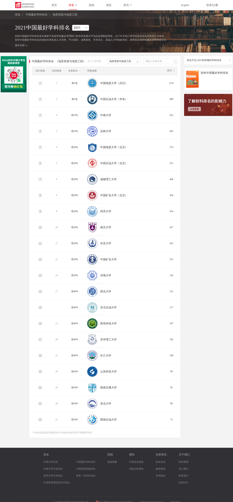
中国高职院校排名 (85, 469)
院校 (91, 5)
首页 (54, 5)
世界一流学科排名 (85, 475)
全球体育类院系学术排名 (56, 482)
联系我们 (183, 475)
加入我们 (183, 469)
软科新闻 (183, 462)
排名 (73, 5)
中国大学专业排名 (53, 469)
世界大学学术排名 (53, 475)
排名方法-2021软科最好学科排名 (204, 60)
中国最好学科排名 (36, 14)
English (185, 5)
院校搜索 (112, 462)
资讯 (127, 5)
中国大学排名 (50, 462)
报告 (109, 5)
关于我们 (184, 454)
